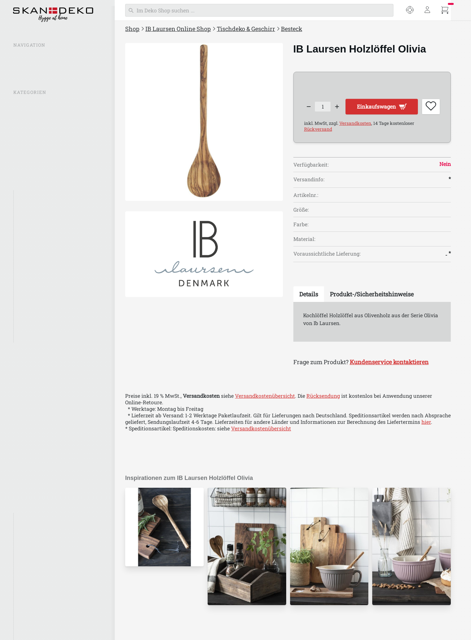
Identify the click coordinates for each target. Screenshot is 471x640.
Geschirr (28, 196)
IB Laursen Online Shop (178, 29)
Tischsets (29, 299)
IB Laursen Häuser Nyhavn (50, 570)
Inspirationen (30, 130)
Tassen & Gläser (37, 209)
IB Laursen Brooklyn (42, 531)
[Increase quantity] (341, 107)
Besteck (27, 274)
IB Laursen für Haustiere (48, 622)
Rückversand (318, 131)
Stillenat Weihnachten (41, 492)
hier (426, 424)
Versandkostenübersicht (265, 398)
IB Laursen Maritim (41, 558)
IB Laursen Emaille (41, 545)
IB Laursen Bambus (41, 519)
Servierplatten (35, 287)
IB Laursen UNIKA (40, 583)
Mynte (25, 235)
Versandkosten (355, 125)
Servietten (30, 325)
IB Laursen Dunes (39, 609)
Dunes (25, 248)
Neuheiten (26, 117)
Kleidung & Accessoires (42, 453)
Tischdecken (33, 312)
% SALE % (25, 104)
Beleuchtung (29, 169)
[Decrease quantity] (309, 107)
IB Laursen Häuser (36, 156)
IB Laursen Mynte (35, 143)
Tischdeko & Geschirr (246, 29)
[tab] (308, 296)
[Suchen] (259, 10)
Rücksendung (323, 398)
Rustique (28, 261)
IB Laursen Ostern (36, 479)
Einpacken (27, 414)
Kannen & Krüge (37, 222)
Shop (132, 29)
